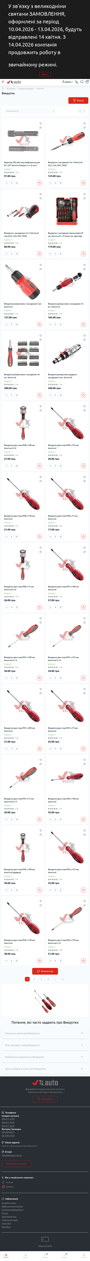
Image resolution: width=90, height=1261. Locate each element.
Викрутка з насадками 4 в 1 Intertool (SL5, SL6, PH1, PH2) (65, 163)
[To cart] (39, 183)
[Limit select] (81, 111)
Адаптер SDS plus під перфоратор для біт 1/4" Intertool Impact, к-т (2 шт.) (22, 163)
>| (62, 979)
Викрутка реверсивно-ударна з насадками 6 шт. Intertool (62, 376)
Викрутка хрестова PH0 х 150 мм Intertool (19, 517)
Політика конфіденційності (12, 1210)
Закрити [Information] (45, 74)
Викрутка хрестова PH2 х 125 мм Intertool (63, 871)
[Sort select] (29, 111)
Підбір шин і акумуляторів (12, 1206)
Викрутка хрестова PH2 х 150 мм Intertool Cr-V (63, 941)
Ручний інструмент (26, 88)
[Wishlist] (41, 123)
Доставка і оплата (9, 1203)
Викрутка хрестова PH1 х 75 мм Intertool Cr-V (19, 800)
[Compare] (41, 127)
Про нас (5, 1213)
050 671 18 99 (8, 1122)
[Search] (81, 81)
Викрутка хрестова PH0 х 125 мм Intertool (63, 446)
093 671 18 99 (8, 1126)
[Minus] (6, 183)
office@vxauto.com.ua (12, 1155)
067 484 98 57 (8, 1132)
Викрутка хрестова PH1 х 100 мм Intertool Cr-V (19, 658)
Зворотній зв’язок (9, 1217)
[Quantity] (12, 183)
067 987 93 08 (8, 1136)
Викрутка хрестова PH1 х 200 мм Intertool (19, 729)
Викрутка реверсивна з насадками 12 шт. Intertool (65, 305)
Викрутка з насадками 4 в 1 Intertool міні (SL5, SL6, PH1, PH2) (21, 234)
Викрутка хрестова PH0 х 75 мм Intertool (63, 517)
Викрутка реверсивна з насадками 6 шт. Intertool (23, 305)
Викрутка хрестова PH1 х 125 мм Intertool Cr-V (63, 658)
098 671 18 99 (8, 1119)
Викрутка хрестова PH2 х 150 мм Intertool (19, 941)
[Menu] (3, 82)
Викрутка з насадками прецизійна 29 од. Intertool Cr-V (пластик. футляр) (65, 234)
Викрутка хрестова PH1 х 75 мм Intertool (63, 729)
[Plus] (17, 183)
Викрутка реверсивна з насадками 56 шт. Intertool (22, 376)
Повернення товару (10, 1220)
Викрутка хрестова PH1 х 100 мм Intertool (63, 588)
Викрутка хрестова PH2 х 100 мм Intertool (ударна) (19, 871)
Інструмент (11, 88)
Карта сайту (6, 1223)
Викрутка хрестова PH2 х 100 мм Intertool (63, 800)
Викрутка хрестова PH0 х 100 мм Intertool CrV (19, 446)
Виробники (6, 1227)
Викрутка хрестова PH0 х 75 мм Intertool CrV (19, 588)
